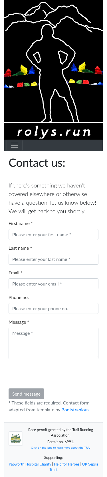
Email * (16, 272)
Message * (19, 321)
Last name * (20, 248)
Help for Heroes (66, 464)
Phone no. (19, 297)
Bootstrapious (75, 409)
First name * (21, 223)
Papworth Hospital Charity (30, 464)
